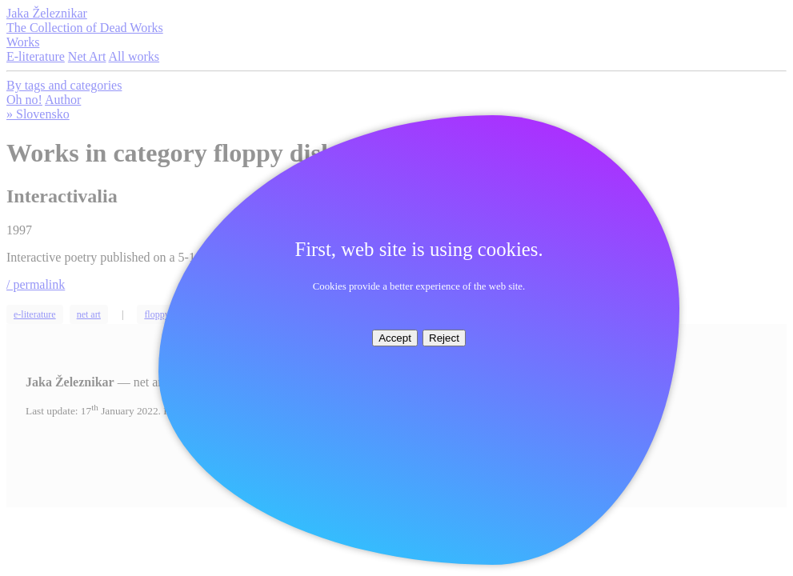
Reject (444, 338)
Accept (394, 338)
